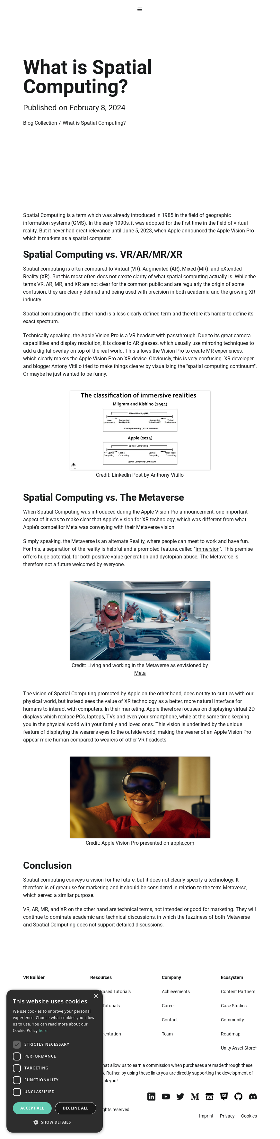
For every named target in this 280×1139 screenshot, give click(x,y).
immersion (207, 549)
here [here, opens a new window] (43, 1030)
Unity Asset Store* (239, 1048)
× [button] (95, 996)
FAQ (94, 1019)
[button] (140, 9)
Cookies (249, 1115)
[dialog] (54, 1061)
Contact (170, 1019)
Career (168, 1005)
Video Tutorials (105, 1005)
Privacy (227, 1115)
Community (232, 1019)
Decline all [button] (76, 1108)
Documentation (105, 1033)
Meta (140, 673)
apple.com (182, 843)
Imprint (206, 1115)
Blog (94, 1048)
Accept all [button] (32, 1108)
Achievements (176, 991)
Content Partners (238, 991)
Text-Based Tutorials (110, 991)
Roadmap (231, 1033)
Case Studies (234, 1005)
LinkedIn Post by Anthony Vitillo (148, 475)
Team (167, 1033)
